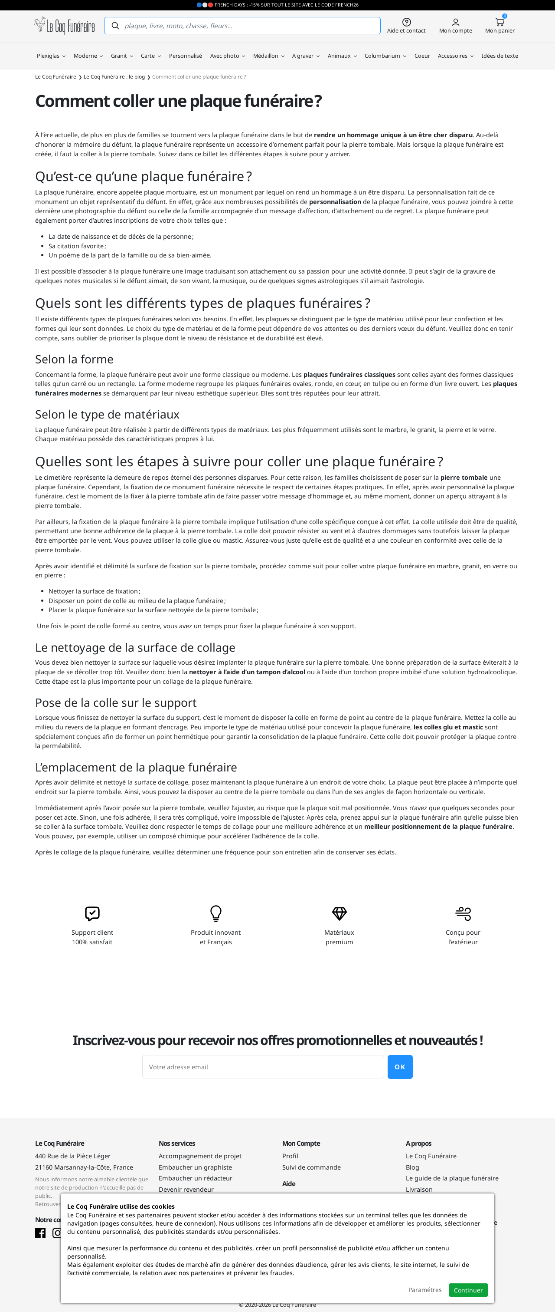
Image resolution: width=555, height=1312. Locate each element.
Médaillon (268, 49)
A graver (306, 49)
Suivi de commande (311, 1167)
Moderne (88, 49)
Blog (412, 1167)
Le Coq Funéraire (431, 1156)
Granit (122, 49)
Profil (290, 1156)
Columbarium (385, 49)
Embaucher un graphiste (195, 1167)
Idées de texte (500, 49)
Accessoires (455, 49)
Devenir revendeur (186, 1189)
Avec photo (227, 49)
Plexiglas (51, 49)
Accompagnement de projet (200, 1156)
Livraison (419, 1189)
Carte (151, 49)
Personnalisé (185, 49)
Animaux (342, 49)
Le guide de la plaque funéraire (452, 1178)
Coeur (422, 49)
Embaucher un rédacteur (195, 1178)
